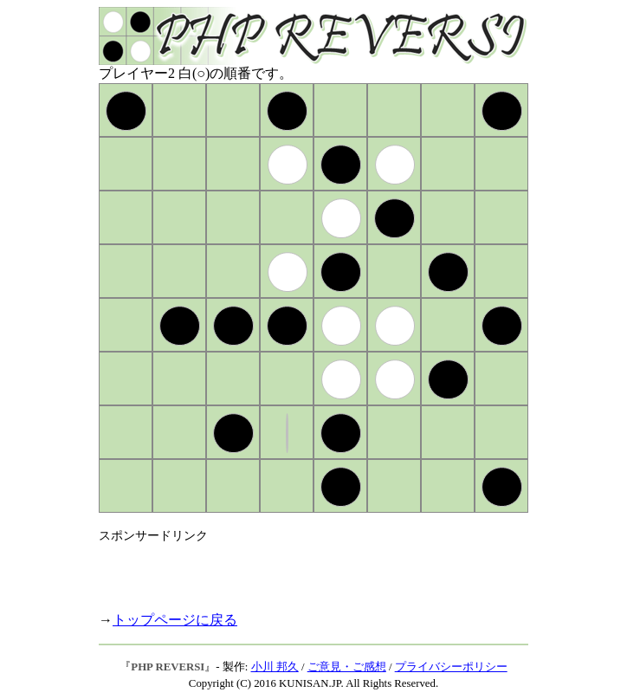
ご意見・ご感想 (346, 667)
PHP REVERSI (167, 667)
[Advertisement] (301, 570)
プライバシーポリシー (451, 667)
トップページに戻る (175, 619)
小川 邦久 (275, 667)
